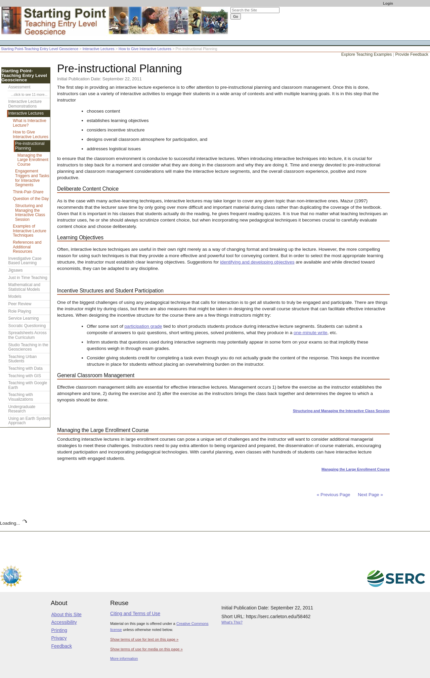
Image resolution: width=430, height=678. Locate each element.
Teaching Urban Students (22, 359)
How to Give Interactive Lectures (145, 49)
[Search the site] (255, 10)
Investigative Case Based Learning (25, 261)
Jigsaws (15, 270)
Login (388, 3)
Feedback (61, 646)
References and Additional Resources (27, 247)
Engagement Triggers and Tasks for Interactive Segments (32, 178)
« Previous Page (333, 494)
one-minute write (311, 332)
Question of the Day (31, 198)
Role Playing (19, 311)
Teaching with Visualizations (20, 397)
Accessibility (64, 622)
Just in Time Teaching (27, 277)
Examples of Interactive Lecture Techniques (29, 231)
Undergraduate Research (22, 409)
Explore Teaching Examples (366, 54)
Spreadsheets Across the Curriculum (27, 335)
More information (124, 658)
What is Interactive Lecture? (29, 123)
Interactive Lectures (99, 49)
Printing (59, 630)
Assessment (19, 87)
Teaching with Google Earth (27, 385)
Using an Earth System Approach (29, 421)
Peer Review (20, 304)
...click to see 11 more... (29, 94)
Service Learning (23, 318)
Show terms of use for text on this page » (144, 639)
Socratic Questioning (27, 325)
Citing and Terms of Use (135, 613)
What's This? (232, 622)
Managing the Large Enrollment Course (355, 469)
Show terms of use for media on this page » (146, 649)
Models (15, 296)
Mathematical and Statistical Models (24, 287)
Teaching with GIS (24, 375)
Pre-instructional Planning (29, 146)
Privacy (59, 638)
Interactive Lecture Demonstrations (25, 104)
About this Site (66, 614)
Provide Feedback (411, 54)
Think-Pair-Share (28, 192)
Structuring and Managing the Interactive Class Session (341, 411)
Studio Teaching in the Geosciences (28, 347)
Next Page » (369, 494)
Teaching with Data (25, 368)
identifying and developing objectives (257, 262)
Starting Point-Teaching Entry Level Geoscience (39, 49)
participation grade (143, 326)
